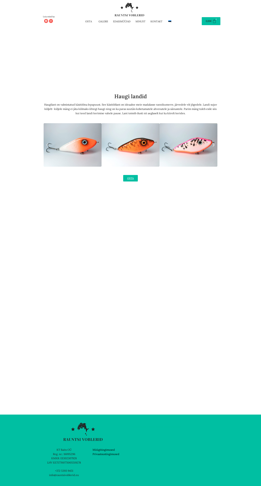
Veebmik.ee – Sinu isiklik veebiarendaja (156, 426)
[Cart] (211, 21)
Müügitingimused (104, 449)
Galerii (103, 21)
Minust (140, 21)
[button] (89, 21)
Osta (88, 21)
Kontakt (156, 21)
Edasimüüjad (121, 21)
